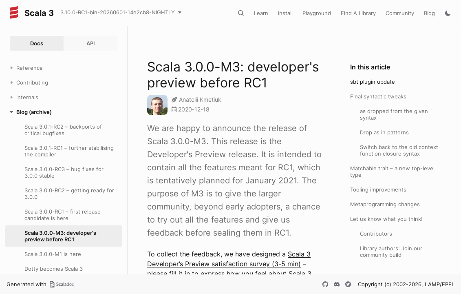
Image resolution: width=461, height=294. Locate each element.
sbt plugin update (372, 81)
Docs (36, 43)
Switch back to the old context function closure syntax (399, 150)
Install (285, 13)
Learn (261, 13)
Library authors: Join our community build (391, 251)
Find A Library (358, 13)
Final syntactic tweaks (378, 96)
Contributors (376, 233)
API (90, 43)
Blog (429, 13)
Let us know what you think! (386, 219)
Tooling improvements (378, 189)
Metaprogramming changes (385, 204)
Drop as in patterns (384, 132)
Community (400, 13)
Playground (316, 13)
